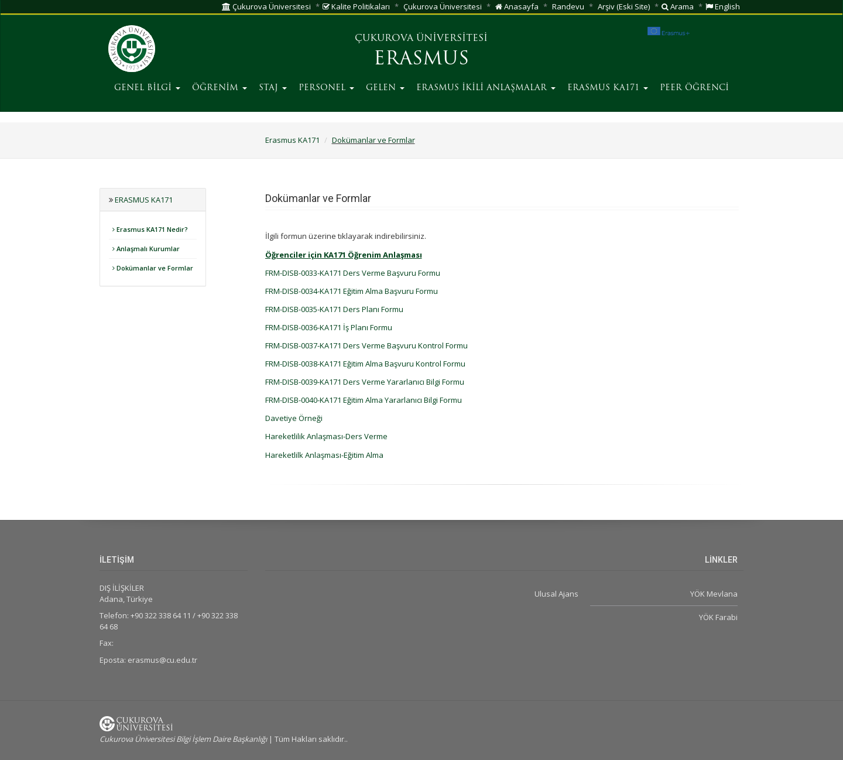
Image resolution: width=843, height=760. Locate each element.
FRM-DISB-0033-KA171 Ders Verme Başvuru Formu (352, 273)
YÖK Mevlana (714, 593)
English (722, 6)
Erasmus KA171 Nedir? (150, 229)
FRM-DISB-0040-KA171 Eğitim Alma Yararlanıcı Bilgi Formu (363, 400)
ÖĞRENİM (219, 88)
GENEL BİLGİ (147, 88)
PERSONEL (326, 88)
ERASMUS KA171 (607, 88)
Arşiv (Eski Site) (624, 6)
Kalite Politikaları (356, 6)
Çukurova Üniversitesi (266, 6)
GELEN (385, 88)
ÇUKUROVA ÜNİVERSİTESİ (421, 38)
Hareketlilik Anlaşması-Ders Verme (326, 436)
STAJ (273, 88)
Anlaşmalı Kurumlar (146, 248)
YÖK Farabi (718, 617)
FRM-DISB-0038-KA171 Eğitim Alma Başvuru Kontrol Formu (365, 363)
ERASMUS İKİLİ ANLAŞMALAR (486, 88)
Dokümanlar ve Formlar (373, 140)
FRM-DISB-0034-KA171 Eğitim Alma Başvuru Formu (351, 291)
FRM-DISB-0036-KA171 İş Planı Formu (328, 327)
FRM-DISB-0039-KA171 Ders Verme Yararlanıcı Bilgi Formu (364, 381)
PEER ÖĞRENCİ (694, 88)
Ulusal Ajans (556, 593)
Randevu (568, 6)
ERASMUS (421, 59)
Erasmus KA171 (292, 140)
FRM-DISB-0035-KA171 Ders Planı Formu (334, 309)
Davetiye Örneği (294, 418)
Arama (678, 6)
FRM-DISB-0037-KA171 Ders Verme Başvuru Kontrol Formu (366, 345)
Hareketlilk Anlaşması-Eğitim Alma (324, 455)
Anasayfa (517, 6)
